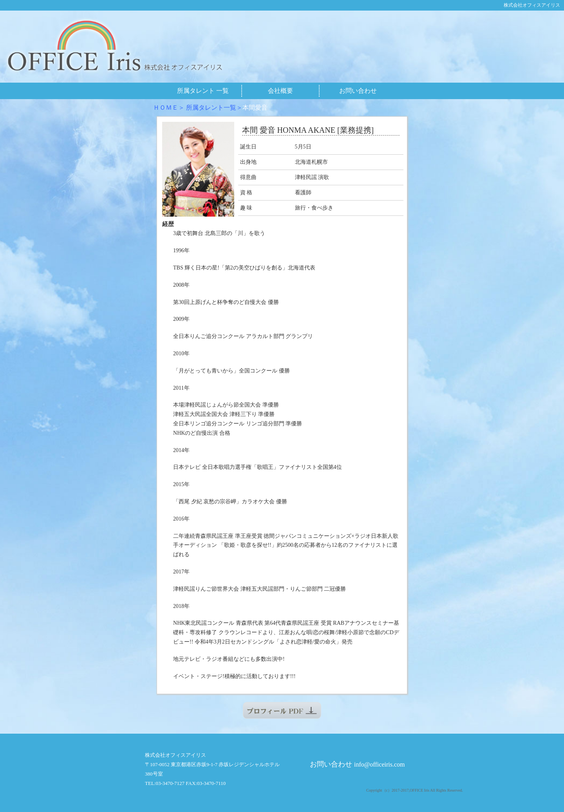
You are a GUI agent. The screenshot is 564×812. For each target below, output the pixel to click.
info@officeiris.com (379, 764)
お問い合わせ (358, 90)
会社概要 (280, 90)
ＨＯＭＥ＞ (168, 107)
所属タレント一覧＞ (214, 107)
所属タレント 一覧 (203, 90)
